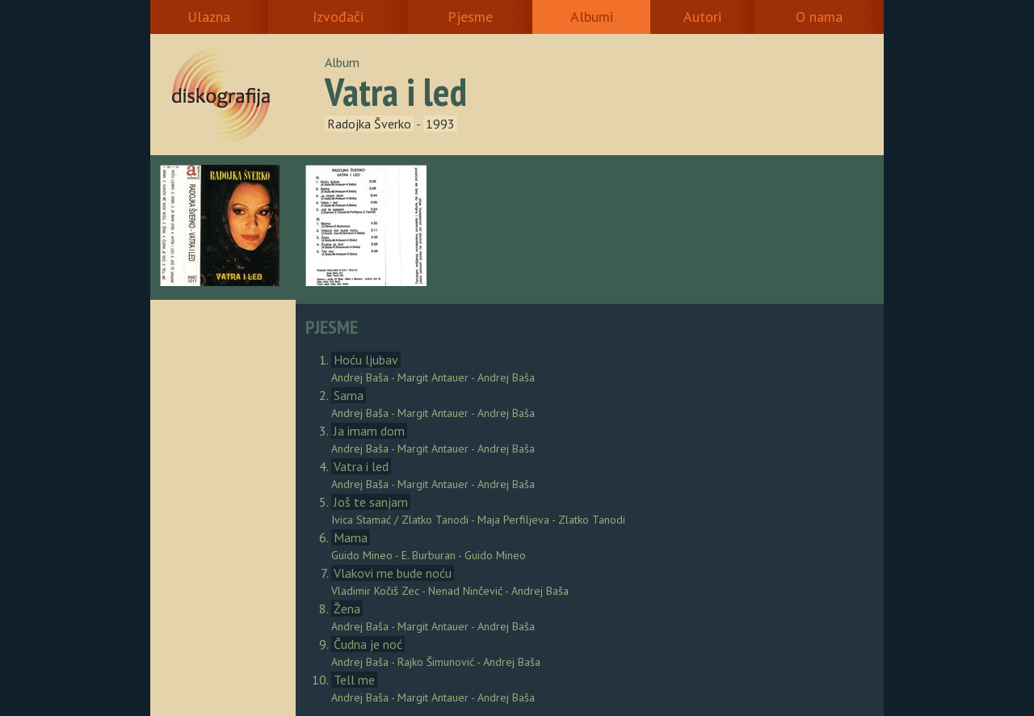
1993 (440, 124)
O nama (819, 16)
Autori (702, 16)
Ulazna (208, 16)
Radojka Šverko (369, 124)
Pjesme (470, 16)
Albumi (591, 16)
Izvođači (338, 16)
